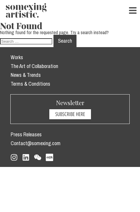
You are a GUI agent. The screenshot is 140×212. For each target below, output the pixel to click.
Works (17, 57)
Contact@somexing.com (36, 143)
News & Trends (26, 75)
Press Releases (26, 134)
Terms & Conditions (30, 83)
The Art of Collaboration (34, 66)
